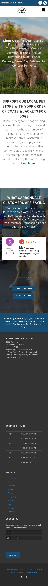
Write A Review (23, 296)
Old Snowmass (26, 226)
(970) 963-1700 (12, 347)
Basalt (40, 215)
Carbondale (30, 223)
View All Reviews (23, 288)
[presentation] (19, 545)
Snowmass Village (15, 219)
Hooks (42, 223)
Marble (31, 215)
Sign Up (13, 555)
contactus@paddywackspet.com (19, 350)
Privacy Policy (27, 569)
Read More (28, 163)
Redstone (19, 215)
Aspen (31, 219)
